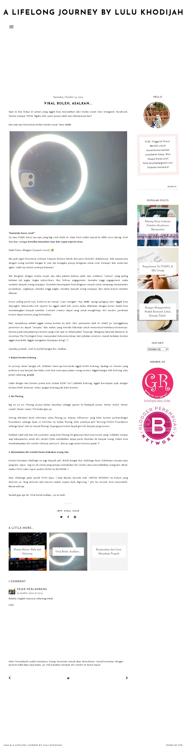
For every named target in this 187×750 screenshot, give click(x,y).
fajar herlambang (32, 589)
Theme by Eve (174, 745)
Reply (11, 605)
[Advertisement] (93, 63)
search (172, 187)
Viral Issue (72, 511)
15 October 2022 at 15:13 (30, 593)
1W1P (59, 511)
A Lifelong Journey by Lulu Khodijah (93, 13)
